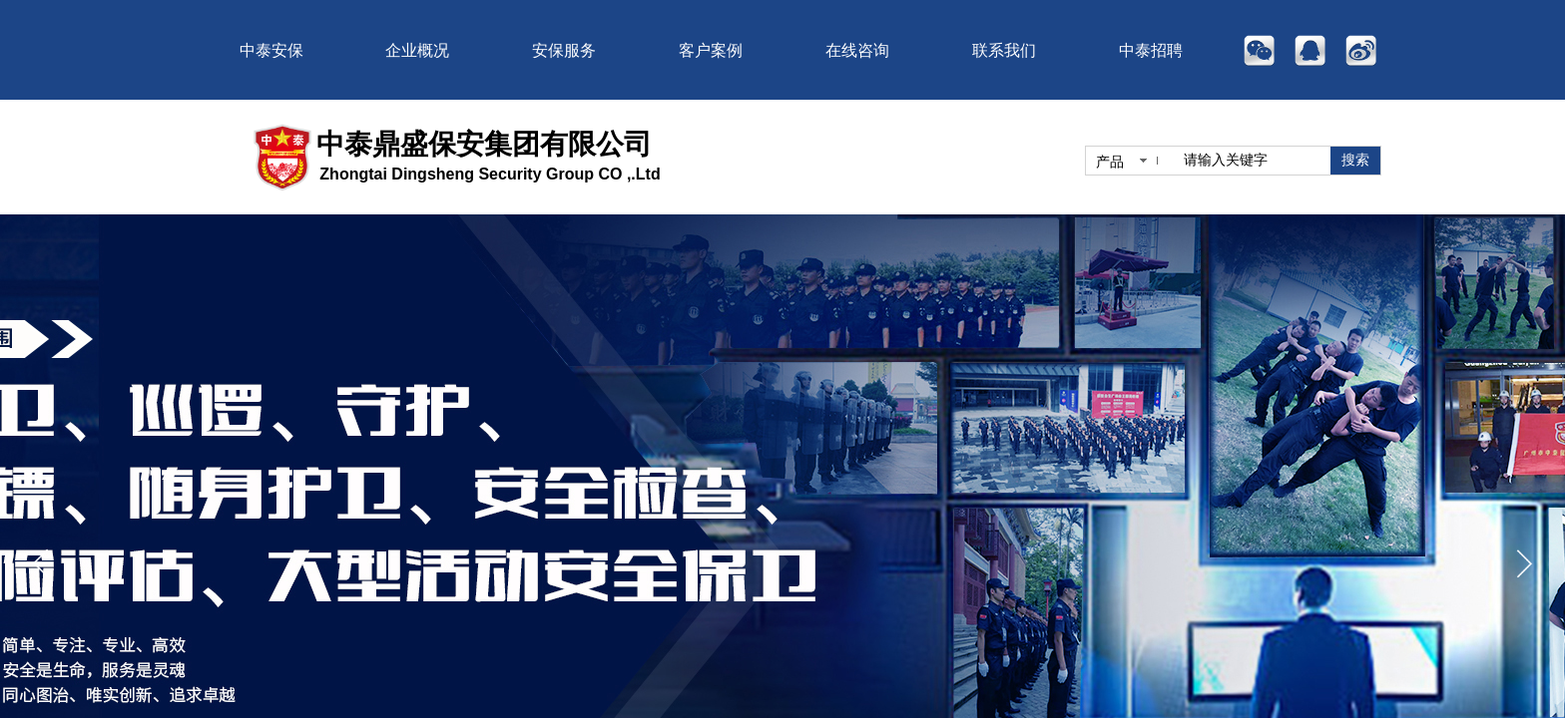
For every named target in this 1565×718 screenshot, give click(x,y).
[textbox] (1253, 161)
